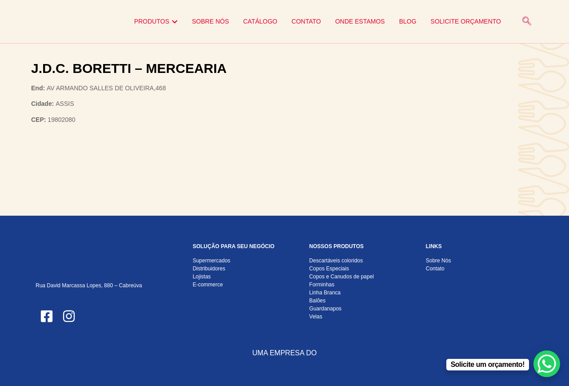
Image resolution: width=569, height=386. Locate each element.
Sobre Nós (438, 260)
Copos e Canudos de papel (341, 276)
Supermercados (211, 260)
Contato (435, 268)
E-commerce (207, 284)
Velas (315, 317)
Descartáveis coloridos (336, 260)
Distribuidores (208, 268)
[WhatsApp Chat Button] (546, 363)
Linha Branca (325, 293)
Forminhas (322, 284)
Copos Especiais (329, 268)
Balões (317, 301)
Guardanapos (325, 309)
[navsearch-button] (526, 21)
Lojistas (201, 276)
